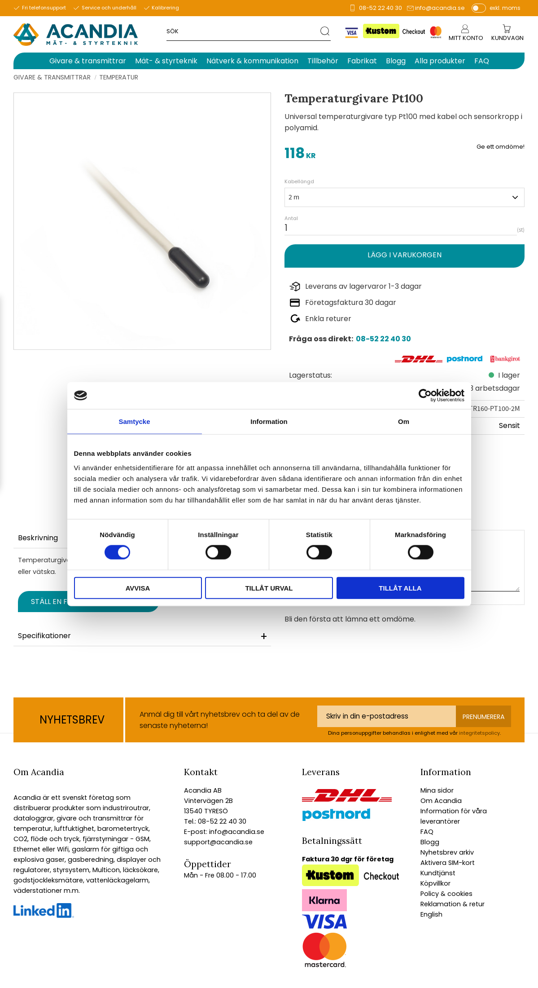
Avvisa (138, 587)
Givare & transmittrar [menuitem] (87, 61)
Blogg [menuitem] (396, 61)
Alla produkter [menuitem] (440, 61)
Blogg (429, 842)
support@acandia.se (218, 842)
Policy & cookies (446, 893)
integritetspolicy (479, 733)
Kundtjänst (437, 873)
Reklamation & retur (452, 904)
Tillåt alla (400, 587)
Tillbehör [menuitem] (322, 61)
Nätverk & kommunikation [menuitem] (252, 61)
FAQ (426, 831)
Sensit (509, 425)
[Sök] (325, 30)
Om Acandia (441, 800)
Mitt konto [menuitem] (466, 38)
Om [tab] (403, 421)
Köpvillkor (435, 883)
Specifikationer (44, 636)
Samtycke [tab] (134, 421)
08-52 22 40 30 (380, 8)
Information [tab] (269, 421)
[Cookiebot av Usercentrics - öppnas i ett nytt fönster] (425, 395)
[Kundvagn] (507, 38)
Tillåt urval (269, 587)
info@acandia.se (440, 8)
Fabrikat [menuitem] (362, 61)
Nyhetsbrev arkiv (447, 852)
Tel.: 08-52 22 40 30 (215, 821)
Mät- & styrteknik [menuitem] (166, 61)
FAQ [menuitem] (481, 61)
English (431, 914)
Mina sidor (437, 790)
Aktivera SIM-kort (447, 862)
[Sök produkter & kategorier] (243, 30)
